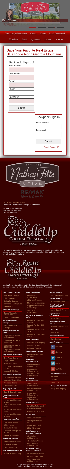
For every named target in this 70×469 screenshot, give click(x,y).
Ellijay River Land (33, 428)
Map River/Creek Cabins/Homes (33, 460)
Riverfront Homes (10, 444)
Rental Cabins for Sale (12, 377)
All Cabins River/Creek (35, 454)
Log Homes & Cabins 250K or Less (12, 337)
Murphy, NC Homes (11, 435)
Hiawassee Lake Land (35, 411)
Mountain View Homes (12, 442)
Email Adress (42, 122)
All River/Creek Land (35, 456)
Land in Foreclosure (11, 318)
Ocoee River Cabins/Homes (32, 394)
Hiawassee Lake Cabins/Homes (33, 375)
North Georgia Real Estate (14, 202)
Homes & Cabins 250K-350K (12, 406)
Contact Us (55, 382)
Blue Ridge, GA (56, 318)
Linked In (56, 358)
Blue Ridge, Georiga (11, 295)
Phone (12, 89)
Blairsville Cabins (10, 363)
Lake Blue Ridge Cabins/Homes (33, 365)
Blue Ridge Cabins (11, 358)
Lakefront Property (34, 348)
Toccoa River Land (34, 418)
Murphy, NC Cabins (11, 371)
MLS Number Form (58, 302)
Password (41, 130)
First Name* (15, 65)
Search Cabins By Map (12, 392)
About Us (54, 379)
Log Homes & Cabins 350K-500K (12, 346)
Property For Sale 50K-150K (35, 326)
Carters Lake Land (34, 409)
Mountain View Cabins (12, 380)
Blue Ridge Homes (11, 422)
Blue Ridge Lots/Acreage (32, 296)
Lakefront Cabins (10, 386)
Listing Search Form (58, 310)
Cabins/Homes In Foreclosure (10, 314)
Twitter (55, 363)
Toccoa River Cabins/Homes (32, 385)
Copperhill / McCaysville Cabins (13, 367)
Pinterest (56, 352)
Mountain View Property (36, 342)
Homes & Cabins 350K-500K (12, 410)
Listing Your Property (58, 389)
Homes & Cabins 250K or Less (12, 401)
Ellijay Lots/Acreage (34, 300)
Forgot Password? (51, 147)
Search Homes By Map (12, 453)
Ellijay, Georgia (9, 298)
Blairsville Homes (10, 428)
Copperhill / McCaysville (13, 304)
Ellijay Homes (9, 425)
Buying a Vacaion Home (60, 326)
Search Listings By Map (59, 295)
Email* (12, 81)
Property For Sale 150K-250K (36, 331)
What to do (55, 333)
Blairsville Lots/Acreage (36, 303)
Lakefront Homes (10, 447)
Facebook (57, 346)
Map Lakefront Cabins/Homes (32, 444)
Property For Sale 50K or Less (35, 321)
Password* (14, 97)
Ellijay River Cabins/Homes (32, 399)
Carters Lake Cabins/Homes (32, 370)
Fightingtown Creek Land (34, 421)
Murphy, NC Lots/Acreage (32, 311)
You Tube (56, 369)
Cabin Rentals (56, 339)
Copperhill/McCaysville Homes (12, 431)
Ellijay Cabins (9, 361)
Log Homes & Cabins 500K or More (12, 351)
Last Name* (15, 73)
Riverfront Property (34, 345)
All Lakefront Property (35, 441)
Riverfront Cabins (10, 383)
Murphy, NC (8, 307)
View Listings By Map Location (35, 355)
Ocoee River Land (34, 425)
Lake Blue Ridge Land (35, 406)
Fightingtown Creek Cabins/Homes (34, 389)
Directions (54, 377)
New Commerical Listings (10, 327)
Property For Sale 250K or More (36, 335)
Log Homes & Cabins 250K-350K (12, 341)
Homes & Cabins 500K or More (12, 415)
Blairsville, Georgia (11, 301)
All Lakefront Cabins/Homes (32, 437)
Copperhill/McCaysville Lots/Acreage (35, 307)
